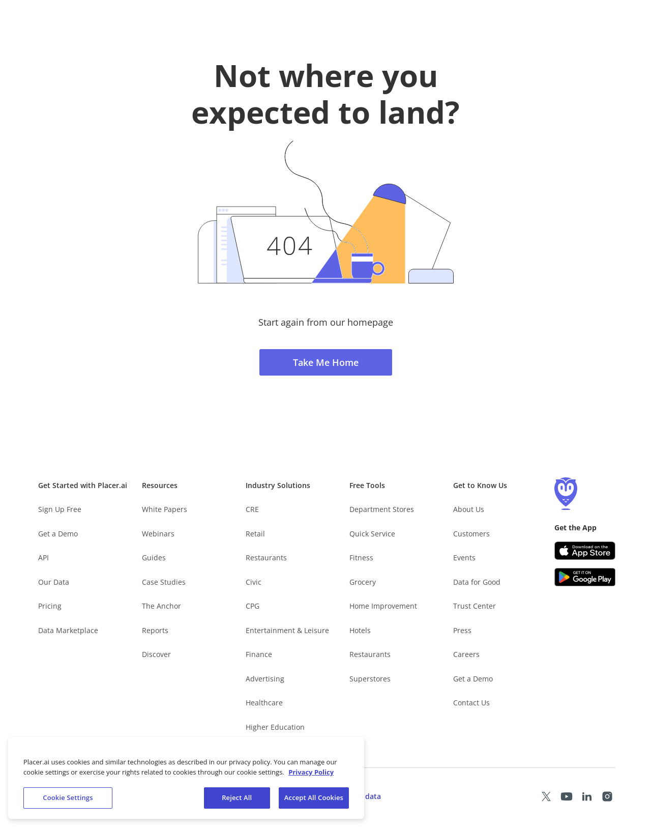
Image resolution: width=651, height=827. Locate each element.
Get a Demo (58, 533)
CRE (252, 509)
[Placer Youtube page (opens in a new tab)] (566, 796)
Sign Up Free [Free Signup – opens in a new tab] (59, 509)
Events (464, 557)
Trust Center (474, 606)
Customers (471, 533)
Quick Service (372, 533)
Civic (253, 582)
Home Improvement (383, 606)
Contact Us (471, 702)
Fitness (361, 557)
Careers (466, 654)
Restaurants (266, 557)
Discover (156, 654)
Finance (259, 654)
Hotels (360, 630)
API (43, 557)
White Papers (164, 509)
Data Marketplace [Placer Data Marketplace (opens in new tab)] (68, 630)
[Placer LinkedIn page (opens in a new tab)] (587, 796)
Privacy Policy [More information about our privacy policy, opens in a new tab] (311, 772)
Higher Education (275, 727)
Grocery (362, 582)
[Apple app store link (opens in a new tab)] (584, 550)
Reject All (237, 798)
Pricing (50, 606)
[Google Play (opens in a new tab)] (584, 577)
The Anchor (161, 606)
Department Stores (381, 509)
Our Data (53, 582)
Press (462, 630)
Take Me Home (326, 362)
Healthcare (264, 702)
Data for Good (476, 582)
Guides (154, 557)
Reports (155, 630)
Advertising (265, 678)
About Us (468, 509)
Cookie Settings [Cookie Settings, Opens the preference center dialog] (68, 798)
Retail (255, 533)
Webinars (158, 533)
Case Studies (164, 582)
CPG (252, 606)
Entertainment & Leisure (287, 630)
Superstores (370, 678)
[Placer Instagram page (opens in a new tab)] (607, 796)
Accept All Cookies (313, 798)
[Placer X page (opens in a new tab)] (546, 796)
